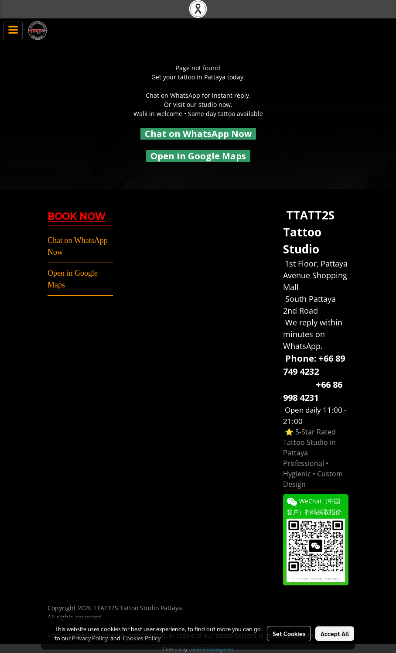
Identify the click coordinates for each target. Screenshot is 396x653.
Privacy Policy (90, 638)
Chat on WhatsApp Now (198, 134)
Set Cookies (289, 633)
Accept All (335, 633)
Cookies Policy (141, 638)
